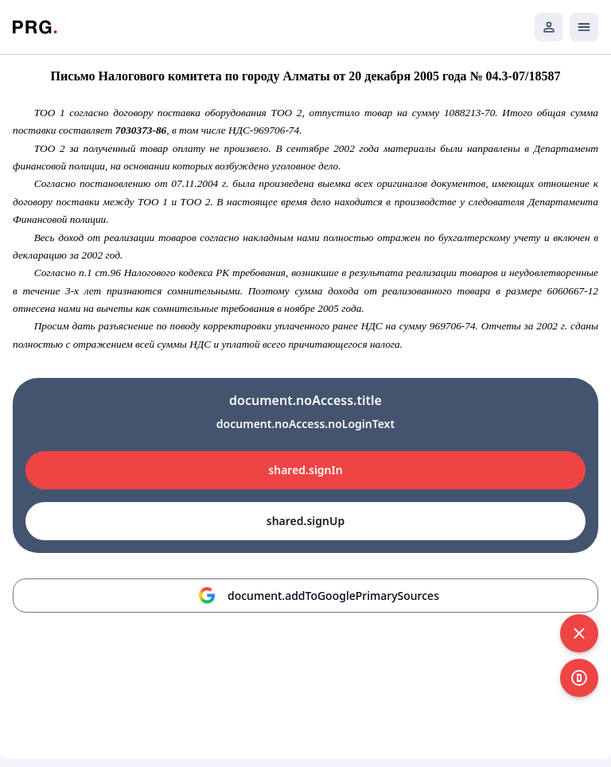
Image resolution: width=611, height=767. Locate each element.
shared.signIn (305, 469)
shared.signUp (305, 520)
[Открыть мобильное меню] (584, 27)
